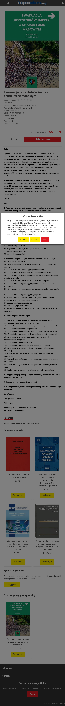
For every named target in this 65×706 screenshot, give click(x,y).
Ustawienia (23, 239)
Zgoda (44, 239)
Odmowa (34, 239)
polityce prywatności (28, 234)
